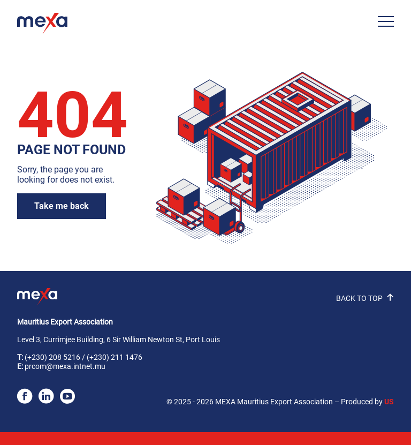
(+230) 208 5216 (52, 357)
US (389, 401)
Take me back (61, 206)
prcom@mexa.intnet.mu (65, 366)
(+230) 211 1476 (114, 357)
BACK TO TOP (365, 298)
